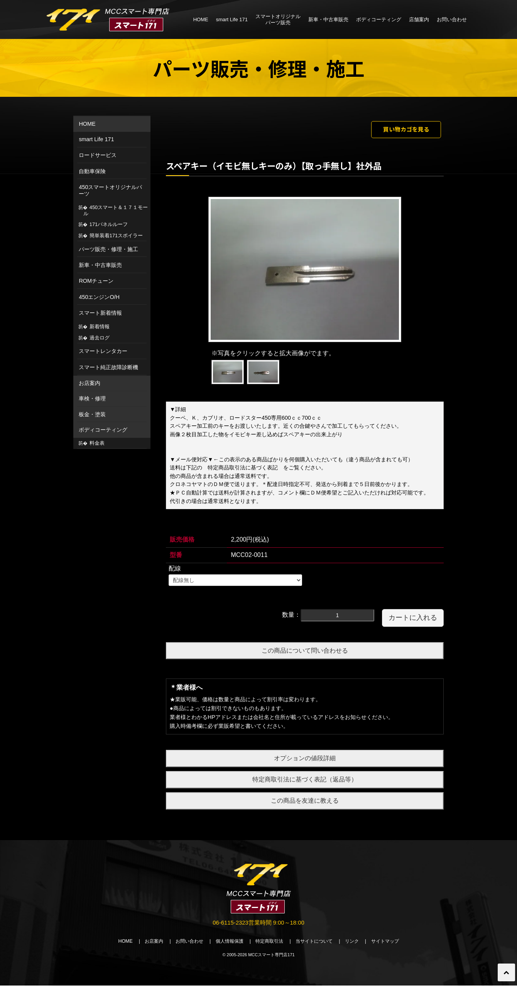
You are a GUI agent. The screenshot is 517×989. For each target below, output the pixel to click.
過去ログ (100, 338)
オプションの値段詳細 (305, 760)
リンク (358, 944)
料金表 (97, 443)
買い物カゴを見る (400, 130)
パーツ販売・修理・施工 (108, 249)
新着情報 (100, 326)
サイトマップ (393, 944)
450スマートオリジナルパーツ (110, 190)
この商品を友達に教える (305, 802)
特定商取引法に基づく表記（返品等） (304, 781)
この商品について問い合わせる (305, 652)
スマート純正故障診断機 (108, 367)
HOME (200, 19)
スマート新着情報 (100, 313)
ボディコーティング (378, 19)
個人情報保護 (227, 944)
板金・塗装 (92, 414)
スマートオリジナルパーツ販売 (278, 19)
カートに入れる (413, 619)
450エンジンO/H (99, 297)
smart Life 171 (232, 19)
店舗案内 (419, 19)
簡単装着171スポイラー (116, 235)
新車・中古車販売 (328, 19)
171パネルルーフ (109, 224)
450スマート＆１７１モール (115, 210)
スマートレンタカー (103, 351)
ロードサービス (98, 155)
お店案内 (89, 383)
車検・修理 (92, 398)
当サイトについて (318, 944)
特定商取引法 (270, 944)
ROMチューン (96, 281)
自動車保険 (92, 171)
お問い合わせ (452, 19)
